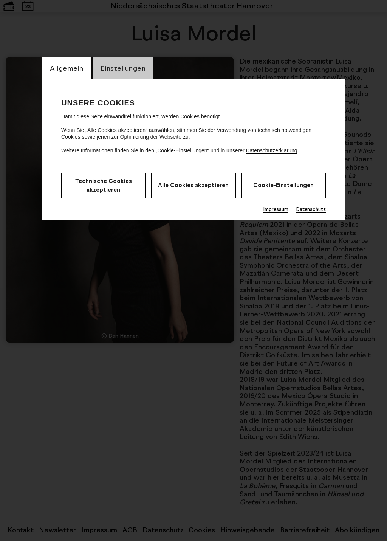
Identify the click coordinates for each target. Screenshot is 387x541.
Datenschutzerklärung (271, 150)
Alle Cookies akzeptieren (193, 185)
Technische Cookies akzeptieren (103, 185)
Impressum (275, 209)
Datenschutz (311, 209)
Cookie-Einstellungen (283, 185)
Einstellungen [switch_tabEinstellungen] (123, 68)
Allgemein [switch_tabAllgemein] (67, 68)
